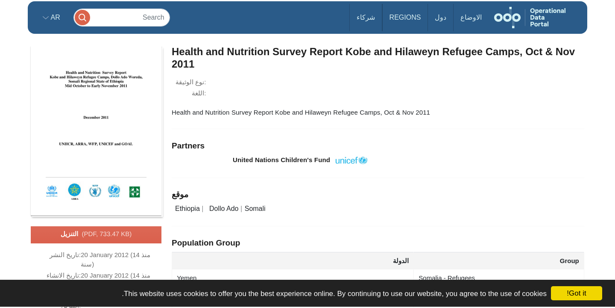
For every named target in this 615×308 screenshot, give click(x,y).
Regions (405, 17)
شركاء (366, 17)
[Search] (121, 17)
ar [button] (54, 17)
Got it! (576, 293)
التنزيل (96, 234)
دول (440, 17)
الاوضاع (471, 17)
